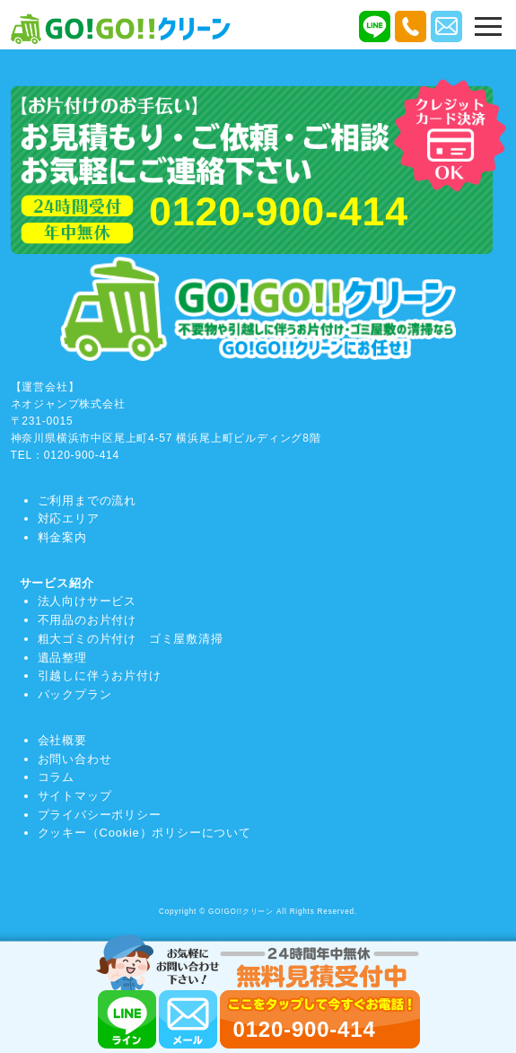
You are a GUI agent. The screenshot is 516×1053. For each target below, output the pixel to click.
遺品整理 (62, 657)
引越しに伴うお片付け (100, 675)
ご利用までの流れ (87, 500)
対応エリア (69, 518)
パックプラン (75, 694)
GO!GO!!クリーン (241, 912)
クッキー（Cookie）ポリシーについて (144, 832)
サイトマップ (75, 796)
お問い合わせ (75, 759)
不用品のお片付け (87, 620)
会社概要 (62, 740)
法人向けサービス (87, 601)
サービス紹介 (57, 583)
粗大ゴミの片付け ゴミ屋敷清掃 (130, 638)
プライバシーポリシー (100, 814)
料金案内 (62, 537)
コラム (56, 777)
